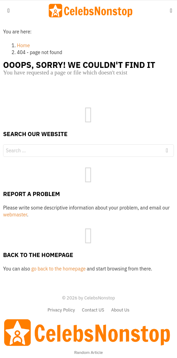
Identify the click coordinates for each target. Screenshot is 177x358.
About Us (120, 310)
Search (167, 151)
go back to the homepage (58, 269)
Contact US (93, 310)
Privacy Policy (61, 310)
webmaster (15, 215)
